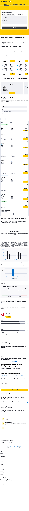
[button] (2, 1)
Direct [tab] (10, 46)
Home (7, 446)
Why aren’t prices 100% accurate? (15, 442)
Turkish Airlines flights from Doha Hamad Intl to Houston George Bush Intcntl (13, 375)
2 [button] (15, 213)
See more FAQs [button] (14, 361)
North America (11, 446)
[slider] (27, 116)
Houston (20, 446)
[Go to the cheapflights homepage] (7, 1)
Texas (17, 446)
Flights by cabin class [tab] (5, 370)
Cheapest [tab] (3, 46)
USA (14, 446)
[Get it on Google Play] (3, 480)
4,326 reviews (7, 314)
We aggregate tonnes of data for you (15, 440)
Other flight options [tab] (13, 370)
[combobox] (4, 15)
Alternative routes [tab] (8, 368)
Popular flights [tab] (20, 370)
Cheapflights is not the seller (15, 438)
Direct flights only (20, 14)
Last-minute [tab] (15, 46)
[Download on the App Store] (9, 480)
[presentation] (11, 12)
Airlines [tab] (3, 368)
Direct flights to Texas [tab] (16, 368)
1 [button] (13, 213)
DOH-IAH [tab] (14, 225)
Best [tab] (7, 46)
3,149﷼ (9, 12)
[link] (12, 93)
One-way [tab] (19, 46)
